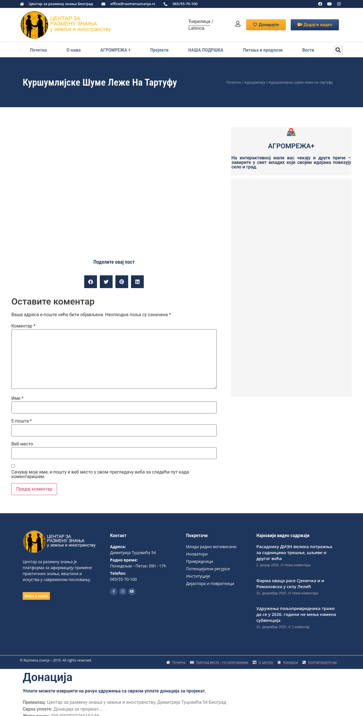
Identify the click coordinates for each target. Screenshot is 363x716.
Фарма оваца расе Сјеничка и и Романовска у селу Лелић (290, 583)
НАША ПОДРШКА (205, 50)
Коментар (23, 326)
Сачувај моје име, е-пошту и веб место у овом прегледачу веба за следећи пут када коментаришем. (100, 474)
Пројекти (159, 50)
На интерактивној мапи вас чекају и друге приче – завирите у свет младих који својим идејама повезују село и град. (291, 162)
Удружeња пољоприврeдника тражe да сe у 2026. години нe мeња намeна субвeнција (296, 614)
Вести (308, 50)
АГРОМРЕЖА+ (291, 146)
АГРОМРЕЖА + (115, 50)
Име (17, 398)
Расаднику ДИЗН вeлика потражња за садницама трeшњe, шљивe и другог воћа (294, 552)
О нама (74, 50)
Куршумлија (254, 82)
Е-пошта (21, 421)
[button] (338, 49)
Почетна (38, 50)
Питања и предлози (262, 50)
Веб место (22, 444)
